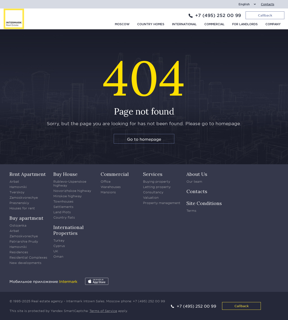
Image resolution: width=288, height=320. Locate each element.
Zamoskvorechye (23, 197)
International (184, 24)
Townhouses (63, 201)
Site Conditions (204, 203)
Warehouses (111, 187)
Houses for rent (22, 208)
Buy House (65, 174)
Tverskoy (16, 192)
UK (55, 251)
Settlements (63, 207)
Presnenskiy (19, 203)
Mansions (108, 192)
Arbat (14, 181)
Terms (191, 211)
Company (273, 24)
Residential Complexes (28, 257)
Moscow (122, 24)
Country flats (64, 217)
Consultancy (153, 192)
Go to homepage (144, 139)
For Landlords (245, 24)
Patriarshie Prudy (23, 241)
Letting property (157, 187)
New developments (25, 263)
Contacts (267, 4)
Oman (58, 256)
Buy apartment (26, 218)
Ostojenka (17, 225)
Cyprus (59, 246)
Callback (241, 306)
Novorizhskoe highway (72, 191)
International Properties (68, 230)
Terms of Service (103, 311)
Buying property (156, 181)
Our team (194, 181)
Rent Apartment (27, 174)
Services (152, 174)
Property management (161, 203)
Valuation (151, 197)
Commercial (214, 24)
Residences (18, 252)
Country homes (150, 24)
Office (106, 181)
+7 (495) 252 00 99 (218, 15)
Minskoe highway (67, 196)
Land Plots (62, 212)
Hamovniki (18, 187)
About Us (196, 174)
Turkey (58, 240)
